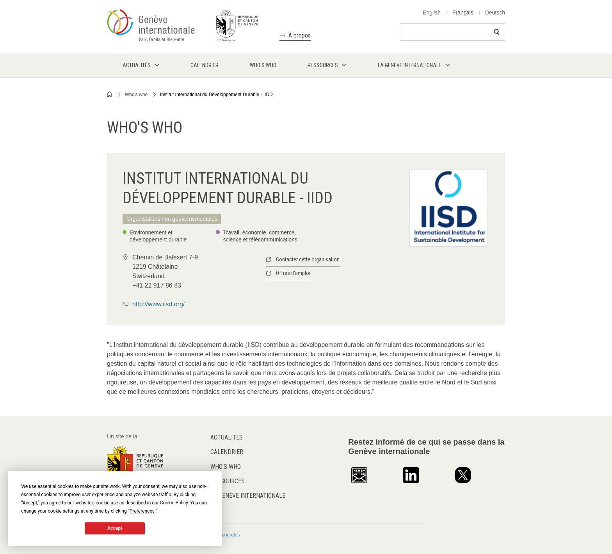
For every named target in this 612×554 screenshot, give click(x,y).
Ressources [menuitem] (323, 65)
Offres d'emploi (293, 273)
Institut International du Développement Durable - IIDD (216, 94)
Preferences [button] (142, 511)
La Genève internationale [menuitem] (409, 65)
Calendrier (226, 452)
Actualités (226, 437)
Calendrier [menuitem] (204, 65)
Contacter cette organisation (308, 259)
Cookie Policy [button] (174, 503)
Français (462, 12)
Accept (114, 528)
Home (109, 94)
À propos (299, 35)
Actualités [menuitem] (137, 65)
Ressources (227, 481)
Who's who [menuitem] (263, 65)
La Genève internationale (247, 495)
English (432, 12)
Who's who (136, 94)
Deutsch (495, 12)
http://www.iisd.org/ (158, 304)
